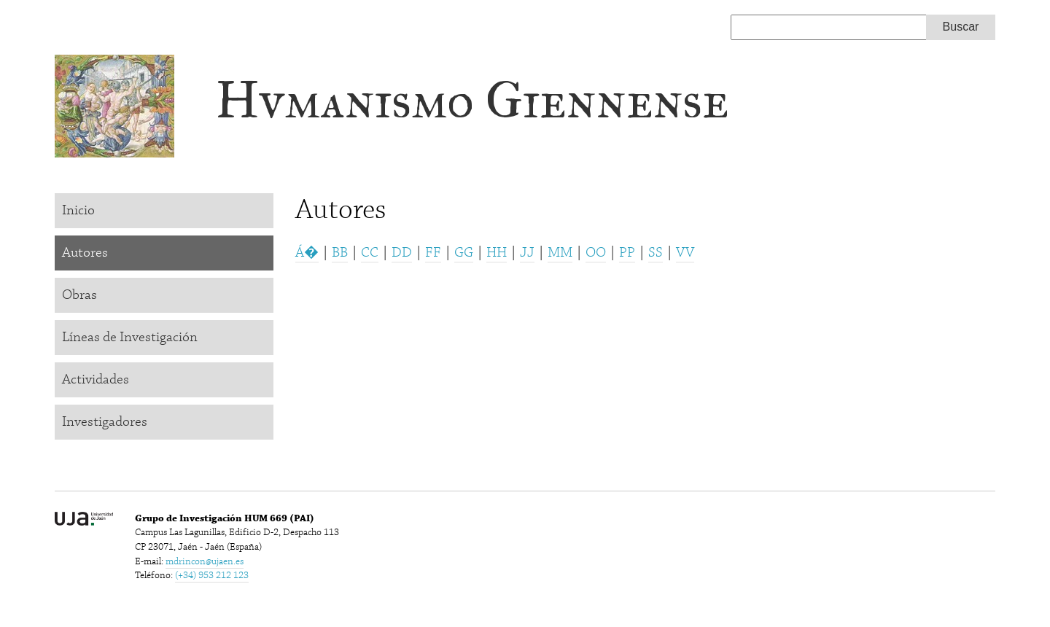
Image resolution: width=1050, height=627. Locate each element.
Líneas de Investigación (130, 337)
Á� (307, 253)
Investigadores (104, 422)
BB (340, 253)
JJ (527, 253)
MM (560, 253)
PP (627, 253)
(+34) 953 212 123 (212, 575)
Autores (85, 253)
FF (433, 253)
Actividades (95, 379)
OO (596, 253)
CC (369, 253)
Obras (79, 295)
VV (685, 253)
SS (655, 253)
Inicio (78, 210)
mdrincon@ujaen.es (205, 561)
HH (496, 253)
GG (463, 253)
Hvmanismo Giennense (472, 100)
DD (402, 253)
